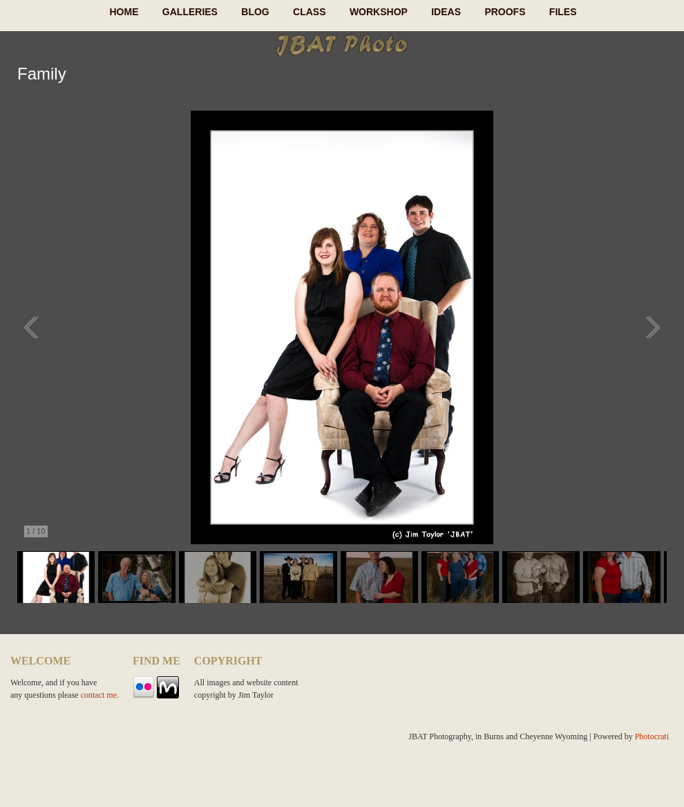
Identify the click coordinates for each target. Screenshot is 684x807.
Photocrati (652, 736)
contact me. (100, 695)
